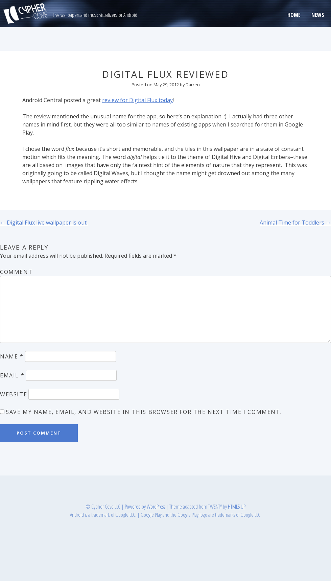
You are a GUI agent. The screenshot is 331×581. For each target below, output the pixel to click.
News (317, 15)
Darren (193, 85)
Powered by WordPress (145, 506)
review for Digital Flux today (137, 100)
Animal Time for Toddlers (295, 222)
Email (12, 375)
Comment (16, 272)
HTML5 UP (236, 506)
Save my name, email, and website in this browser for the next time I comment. (144, 412)
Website (13, 394)
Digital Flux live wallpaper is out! (44, 222)
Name (12, 356)
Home (294, 15)
